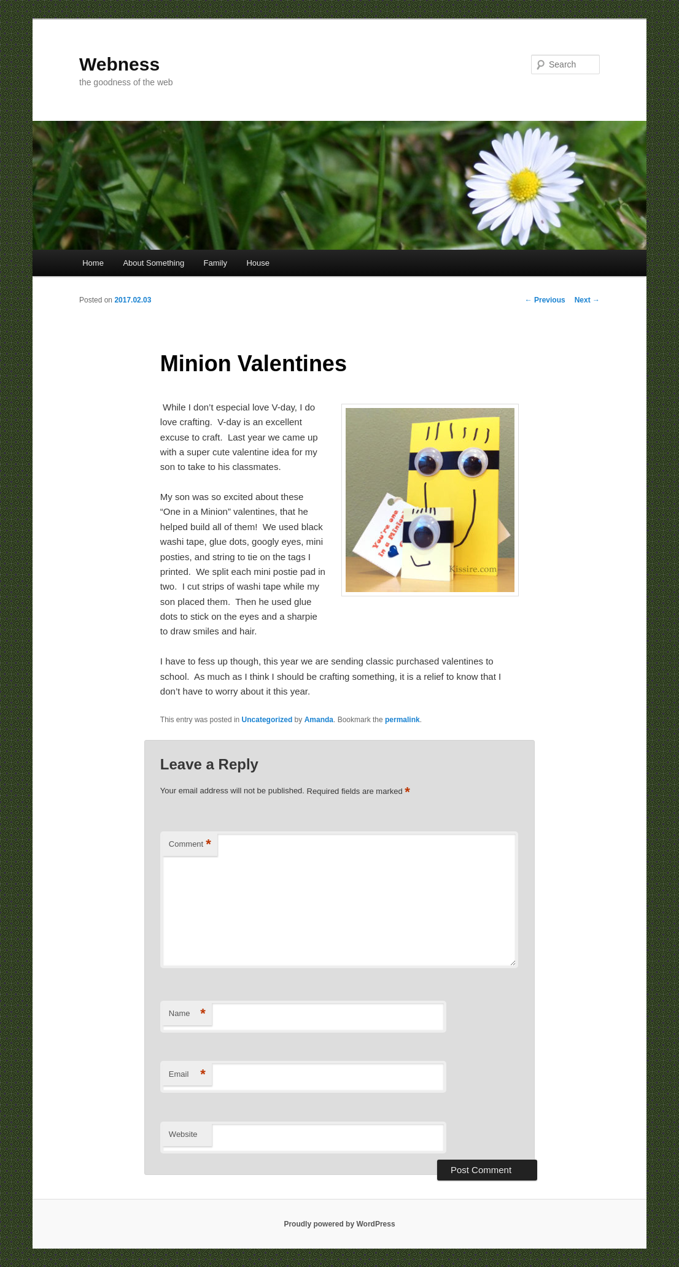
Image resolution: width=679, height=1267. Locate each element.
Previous (545, 300)
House (258, 263)
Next (587, 300)
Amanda (319, 719)
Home (93, 263)
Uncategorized (267, 719)
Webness (119, 64)
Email (187, 1075)
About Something (153, 263)
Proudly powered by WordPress (339, 1224)
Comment (190, 844)
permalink (402, 719)
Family (215, 263)
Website (183, 1134)
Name (187, 1014)
